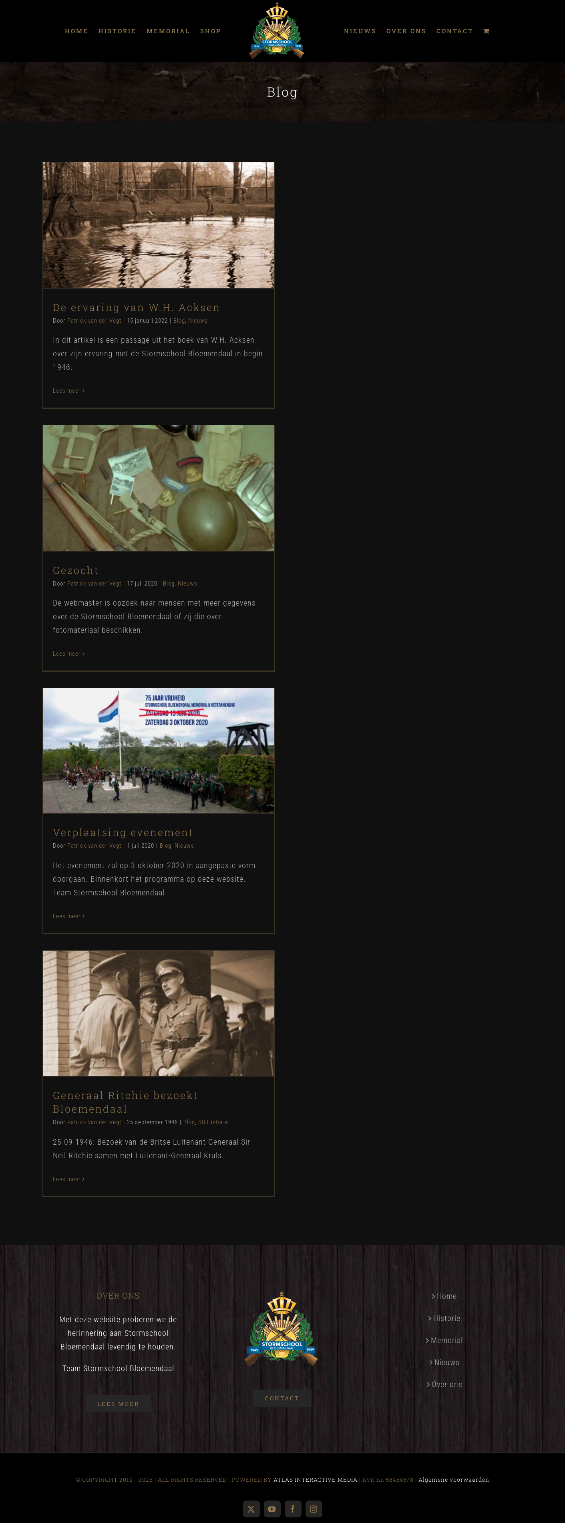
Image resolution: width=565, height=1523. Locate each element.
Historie (446, 1318)
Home (447, 1296)
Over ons (447, 1384)
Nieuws (198, 320)
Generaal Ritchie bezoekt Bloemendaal (126, 1102)
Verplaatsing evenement (123, 832)
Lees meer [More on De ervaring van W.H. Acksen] (67, 390)
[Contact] (282, 1398)
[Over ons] (118, 1403)
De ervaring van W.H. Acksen (137, 307)
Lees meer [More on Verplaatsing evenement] (67, 916)
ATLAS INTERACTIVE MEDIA (315, 1479)
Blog (179, 320)
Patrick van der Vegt (94, 320)
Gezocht (76, 570)
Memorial (447, 1340)
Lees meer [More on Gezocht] (67, 653)
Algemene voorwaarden (453, 1479)
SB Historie (213, 1122)
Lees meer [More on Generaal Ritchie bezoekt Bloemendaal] (67, 1179)
